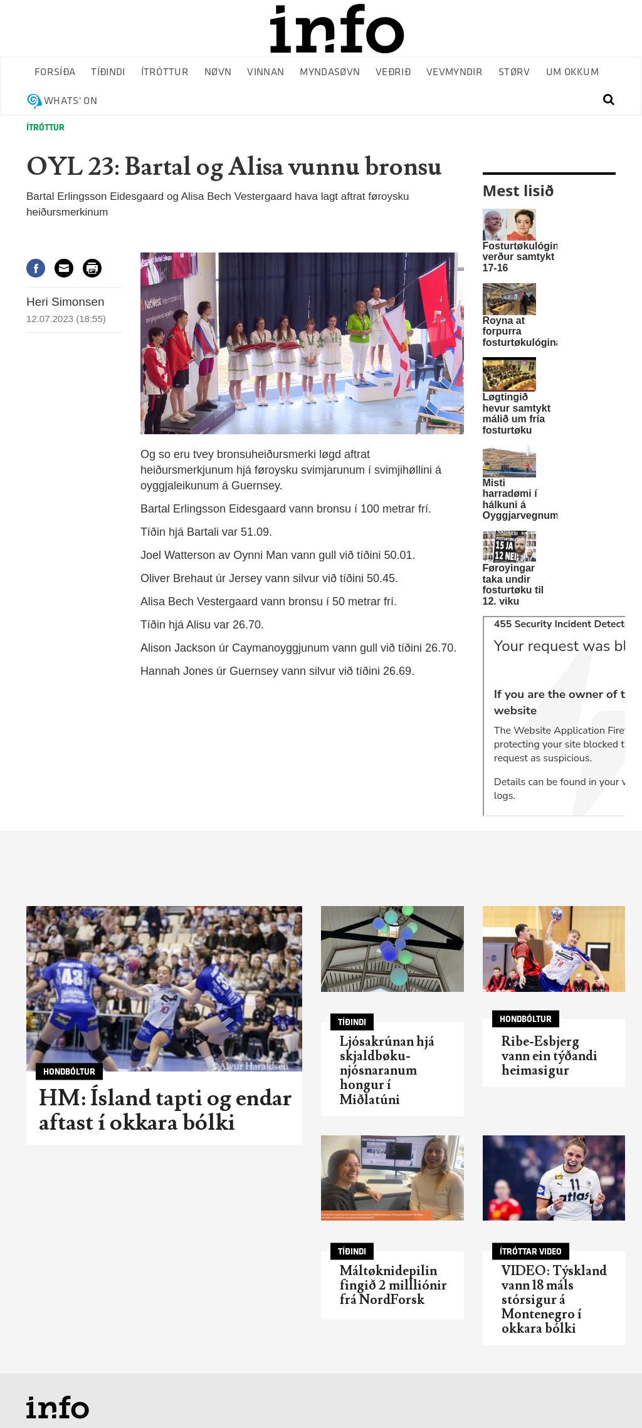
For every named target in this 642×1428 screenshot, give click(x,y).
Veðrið (393, 72)
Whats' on (70, 101)
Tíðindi (108, 72)
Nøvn (217, 72)
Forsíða (54, 72)
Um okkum (572, 72)
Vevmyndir (454, 72)
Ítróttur (165, 72)
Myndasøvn (330, 72)
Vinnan (265, 72)
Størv (514, 72)
